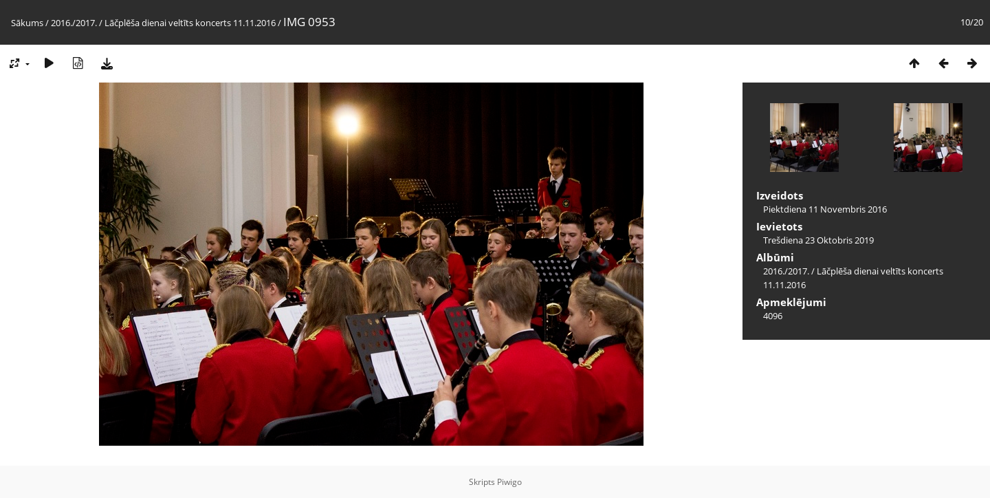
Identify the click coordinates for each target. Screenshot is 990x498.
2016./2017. (74, 23)
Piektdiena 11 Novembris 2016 (825, 209)
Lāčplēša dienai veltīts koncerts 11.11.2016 (190, 23)
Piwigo (509, 482)
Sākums (27, 23)
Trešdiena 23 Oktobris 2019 (818, 240)
